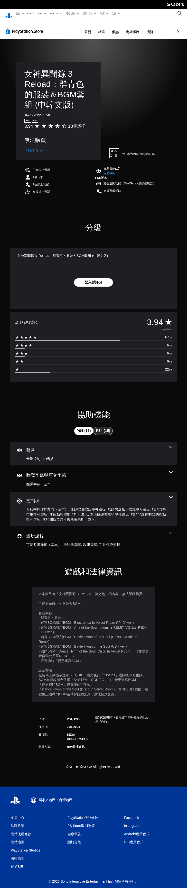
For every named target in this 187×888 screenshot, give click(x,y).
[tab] (83, 426)
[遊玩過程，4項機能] (93, 535)
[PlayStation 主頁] (8, 13)
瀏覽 (124, 27)
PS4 (40, 13)
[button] (109, 168)
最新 (61, 27)
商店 (102, 13)
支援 (113, 13)
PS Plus (53, 13)
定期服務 (107, 27)
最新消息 (88, 13)
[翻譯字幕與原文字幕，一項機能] (93, 474)
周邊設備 (70, 13)
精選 (75, 27)
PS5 (29, 13)
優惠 (89, 27)
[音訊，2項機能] (93, 449)
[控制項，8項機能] (93, 505)
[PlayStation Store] (25, 26)
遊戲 (17, 13)
